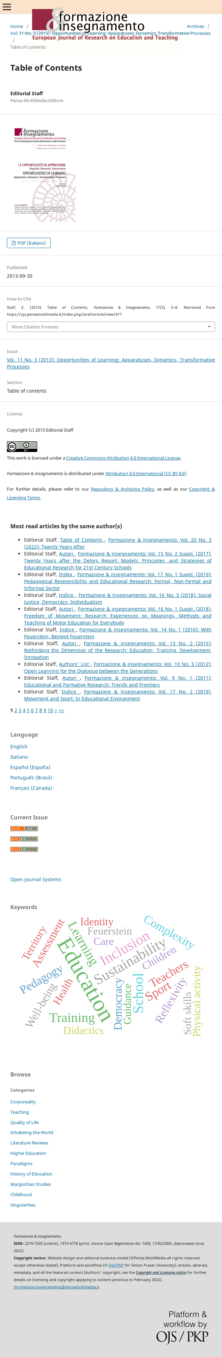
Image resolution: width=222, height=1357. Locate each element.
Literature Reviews (29, 1143)
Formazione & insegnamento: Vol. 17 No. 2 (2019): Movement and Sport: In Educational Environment (118, 695)
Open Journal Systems (35, 879)
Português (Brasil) (31, 777)
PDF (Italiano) (31, 243)
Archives (195, 26)
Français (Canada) (31, 788)
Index (66, 574)
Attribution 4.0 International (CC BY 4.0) (145, 473)
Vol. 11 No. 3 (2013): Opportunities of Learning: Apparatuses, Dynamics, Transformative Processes (110, 33)
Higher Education (28, 1153)
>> (61, 710)
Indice (67, 595)
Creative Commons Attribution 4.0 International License (123, 458)
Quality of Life (24, 1122)
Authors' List (74, 664)
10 (50, 710)
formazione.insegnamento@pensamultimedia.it (56, 1287)
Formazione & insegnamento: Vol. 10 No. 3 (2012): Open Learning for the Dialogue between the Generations (118, 667)
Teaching (19, 1112)
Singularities (23, 1205)
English (19, 746)
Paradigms (21, 1163)
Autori (67, 553)
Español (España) (30, 767)
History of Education (31, 1174)
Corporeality (23, 1102)
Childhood (21, 1194)
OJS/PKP (116, 1265)
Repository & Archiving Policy (122, 489)
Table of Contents (82, 540)
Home (16, 26)
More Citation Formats (35, 327)
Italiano (19, 757)
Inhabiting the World (31, 1132)
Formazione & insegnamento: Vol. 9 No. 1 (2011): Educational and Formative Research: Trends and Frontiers (118, 681)
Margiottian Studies (30, 1184)
